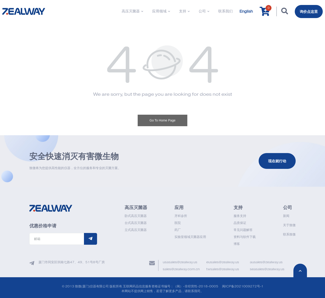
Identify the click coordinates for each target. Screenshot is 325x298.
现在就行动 (277, 160)
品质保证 (240, 223)
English (246, 11)
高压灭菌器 (132, 11)
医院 (177, 223)
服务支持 (240, 216)
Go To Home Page (163, 120)
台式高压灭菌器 (136, 223)
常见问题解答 (243, 230)
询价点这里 (309, 11)
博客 (237, 244)
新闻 (286, 216)
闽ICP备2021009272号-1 (242, 286)
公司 (204, 11)
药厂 (177, 230)
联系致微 (289, 234)
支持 (184, 11)
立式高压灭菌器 (136, 230)
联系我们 (225, 11)
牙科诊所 (180, 216)
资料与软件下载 (245, 237)
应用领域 (161, 11)
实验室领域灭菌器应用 (190, 237)
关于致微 (289, 225)
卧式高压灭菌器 (136, 216)
